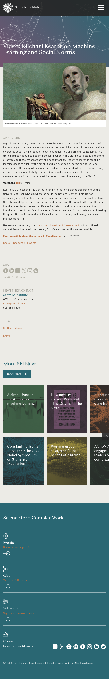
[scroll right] (105, 436)
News (14, 40)
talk (18, 182)
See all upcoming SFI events (19, 242)
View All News (13, 374)
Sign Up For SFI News (14, 277)
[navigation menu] (101, 8)
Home (6, 40)
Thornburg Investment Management (58, 225)
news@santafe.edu (14, 303)
